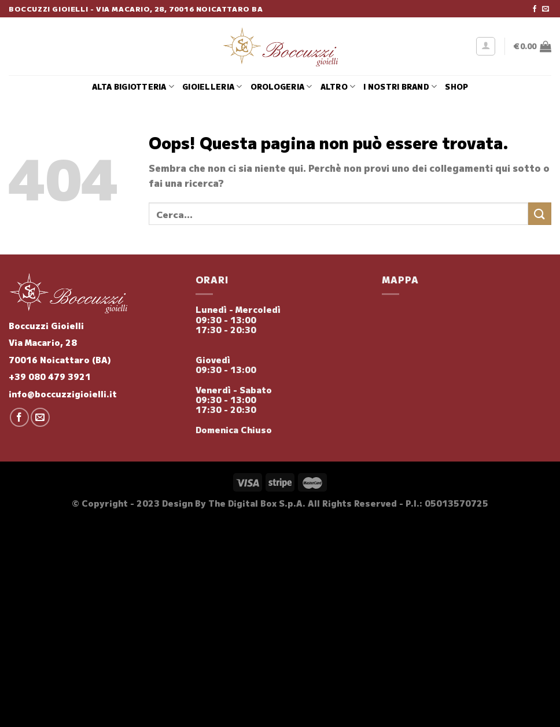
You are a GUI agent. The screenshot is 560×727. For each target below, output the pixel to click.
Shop (456, 86)
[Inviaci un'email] (545, 9)
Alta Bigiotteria (133, 87)
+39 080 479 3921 (50, 376)
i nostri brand (400, 87)
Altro (338, 87)
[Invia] (539, 213)
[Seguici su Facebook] (534, 9)
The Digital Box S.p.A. (256, 503)
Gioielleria (212, 87)
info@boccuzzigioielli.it (63, 394)
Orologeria (281, 87)
